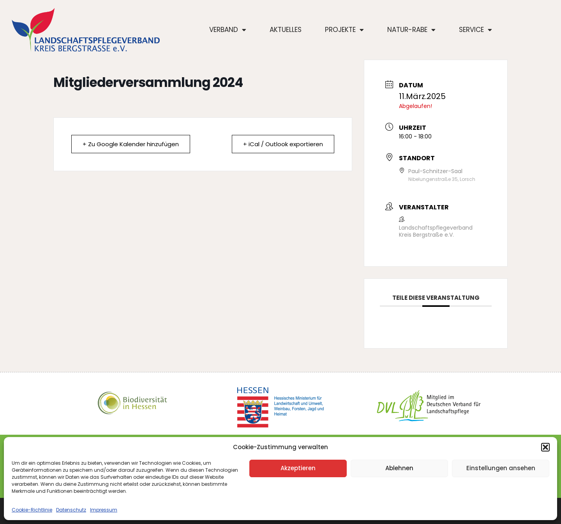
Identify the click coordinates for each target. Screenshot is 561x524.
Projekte (344, 30)
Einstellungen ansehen (500, 468)
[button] (545, 447)
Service (475, 30)
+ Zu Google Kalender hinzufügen (131, 144)
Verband (227, 30)
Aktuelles (286, 29)
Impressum (103, 509)
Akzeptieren (298, 468)
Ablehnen (399, 468)
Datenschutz (71, 509)
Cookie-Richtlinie (32, 509)
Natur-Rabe (411, 30)
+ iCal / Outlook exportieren (283, 144)
